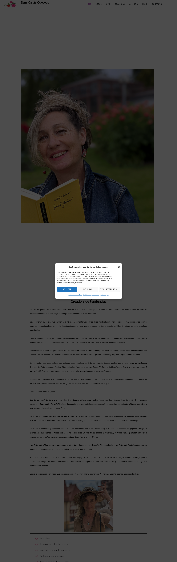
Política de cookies (75, 295)
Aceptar (67, 289)
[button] (119, 267)
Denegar (88, 289)
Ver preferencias (109, 289)
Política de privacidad (91, 295)
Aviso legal (105, 295)
